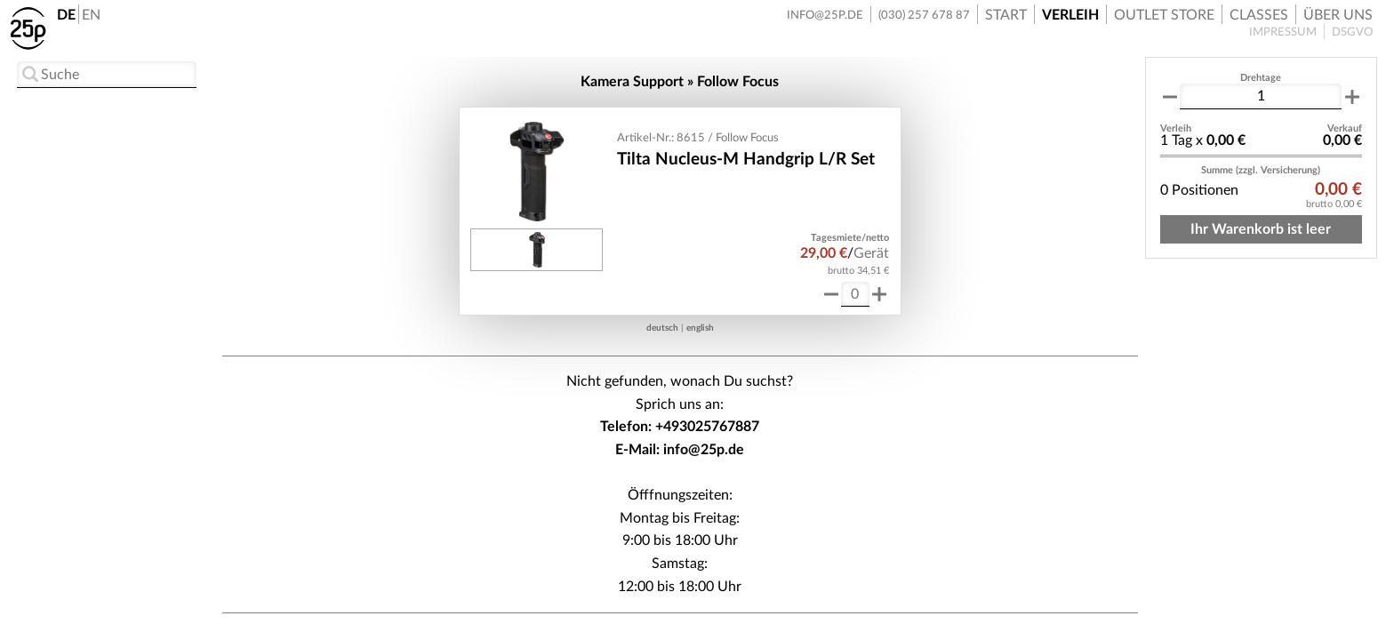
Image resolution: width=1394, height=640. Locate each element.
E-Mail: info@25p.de (679, 450)
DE (66, 15)
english (700, 328)
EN (91, 15)
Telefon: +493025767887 (679, 427)
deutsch (662, 328)
